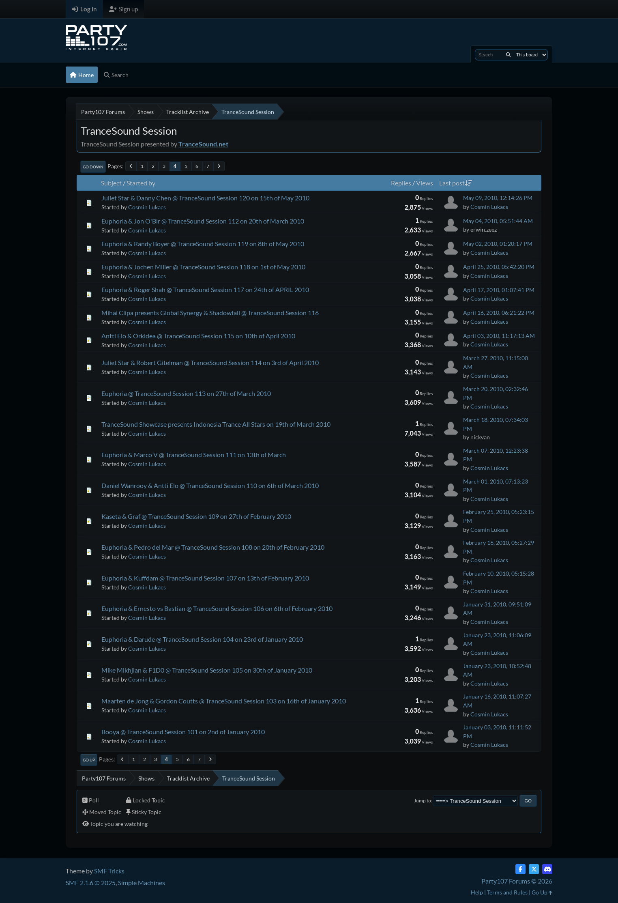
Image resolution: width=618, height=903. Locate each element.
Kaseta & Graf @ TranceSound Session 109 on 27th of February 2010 (196, 516)
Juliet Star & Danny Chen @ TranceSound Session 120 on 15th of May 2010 (205, 198)
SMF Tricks (109, 871)
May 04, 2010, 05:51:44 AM (498, 220)
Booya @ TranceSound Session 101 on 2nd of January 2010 (183, 731)
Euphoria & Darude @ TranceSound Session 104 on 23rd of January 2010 (202, 639)
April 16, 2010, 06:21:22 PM (498, 312)
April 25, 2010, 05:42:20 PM (498, 266)
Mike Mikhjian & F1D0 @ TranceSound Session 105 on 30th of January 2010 (206, 670)
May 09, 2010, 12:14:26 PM (497, 197)
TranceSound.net (203, 144)
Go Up (89, 759)
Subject (111, 183)
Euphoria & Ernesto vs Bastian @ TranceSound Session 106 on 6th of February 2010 (217, 608)
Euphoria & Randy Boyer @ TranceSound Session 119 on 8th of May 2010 (202, 243)
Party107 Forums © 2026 (516, 881)
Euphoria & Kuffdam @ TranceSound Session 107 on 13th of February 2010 (205, 578)
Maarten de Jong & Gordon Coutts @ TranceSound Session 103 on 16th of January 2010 (223, 701)
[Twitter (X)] (534, 869)
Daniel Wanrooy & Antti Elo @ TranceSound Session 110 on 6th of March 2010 (210, 485)
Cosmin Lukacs (147, 207)
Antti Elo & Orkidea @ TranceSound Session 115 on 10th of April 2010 (198, 336)
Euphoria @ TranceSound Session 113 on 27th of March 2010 (186, 393)
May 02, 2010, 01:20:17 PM (497, 243)
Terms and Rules (507, 892)
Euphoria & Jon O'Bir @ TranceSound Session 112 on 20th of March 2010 (202, 221)
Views (424, 183)
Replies (401, 183)
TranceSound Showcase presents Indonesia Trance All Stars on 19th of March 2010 (215, 424)
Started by (141, 183)
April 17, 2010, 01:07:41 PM (498, 289)
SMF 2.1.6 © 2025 (91, 882)
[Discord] (547, 869)
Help (477, 892)
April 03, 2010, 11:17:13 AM (499, 335)
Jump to (422, 800)
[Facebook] (520, 869)
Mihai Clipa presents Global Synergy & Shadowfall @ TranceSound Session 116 (210, 312)
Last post (455, 183)
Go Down (93, 166)
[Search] (508, 54)
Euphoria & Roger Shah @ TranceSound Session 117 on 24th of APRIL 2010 (205, 289)
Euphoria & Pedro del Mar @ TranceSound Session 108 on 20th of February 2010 (212, 547)
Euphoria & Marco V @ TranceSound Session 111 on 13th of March (193, 454)
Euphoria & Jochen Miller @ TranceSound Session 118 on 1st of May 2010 (203, 267)
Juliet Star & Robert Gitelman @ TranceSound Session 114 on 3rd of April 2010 (210, 362)
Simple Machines (141, 882)
